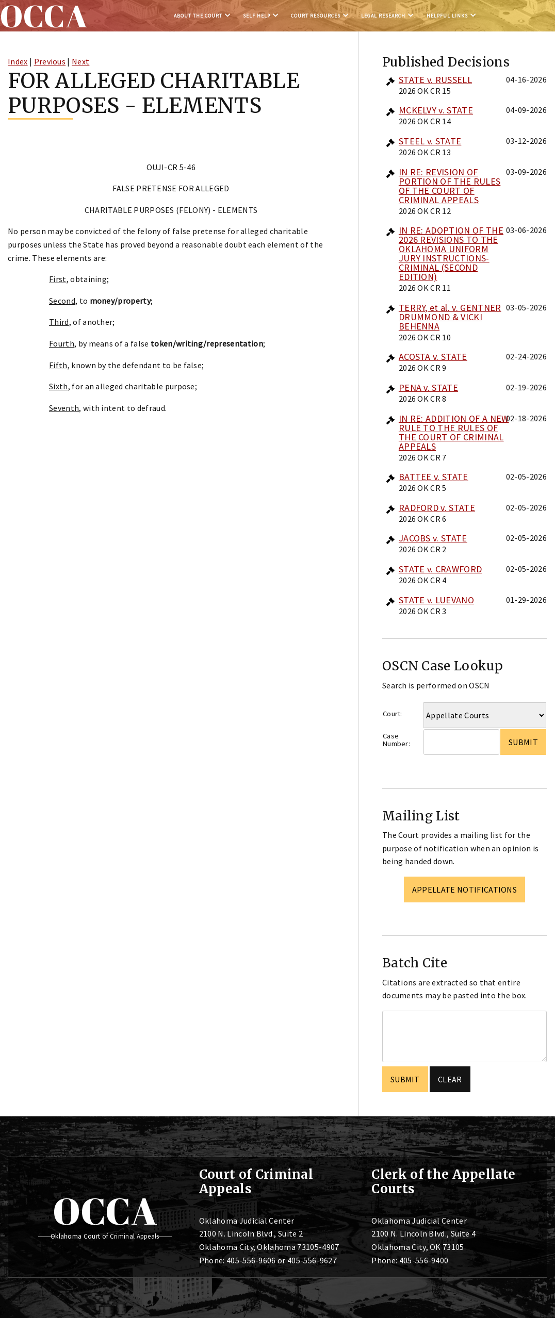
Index (18, 61)
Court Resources (315, 15)
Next (80, 61)
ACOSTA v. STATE (433, 357)
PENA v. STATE (428, 387)
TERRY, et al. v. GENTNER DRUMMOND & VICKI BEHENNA (450, 317)
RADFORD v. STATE (437, 508)
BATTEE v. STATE (433, 477)
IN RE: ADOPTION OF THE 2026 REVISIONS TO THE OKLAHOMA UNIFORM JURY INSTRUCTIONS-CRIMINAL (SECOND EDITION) (451, 253)
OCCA (105, 1210)
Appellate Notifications (464, 889)
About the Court (198, 15)
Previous (50, 61)
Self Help (256, 15)
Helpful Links (447, 15)
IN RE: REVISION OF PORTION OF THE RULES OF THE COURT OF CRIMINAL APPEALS (449, 186)
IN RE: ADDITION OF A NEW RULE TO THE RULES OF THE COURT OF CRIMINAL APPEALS (454, 432)
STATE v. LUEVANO (436, 600)
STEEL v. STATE (430, 141)
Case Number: (396, 739)
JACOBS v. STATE (433, 538)
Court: (392, 713)
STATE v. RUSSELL (435, 80)
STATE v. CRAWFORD (440, 569)
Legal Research (383, 15)
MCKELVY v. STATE (436, 110)
